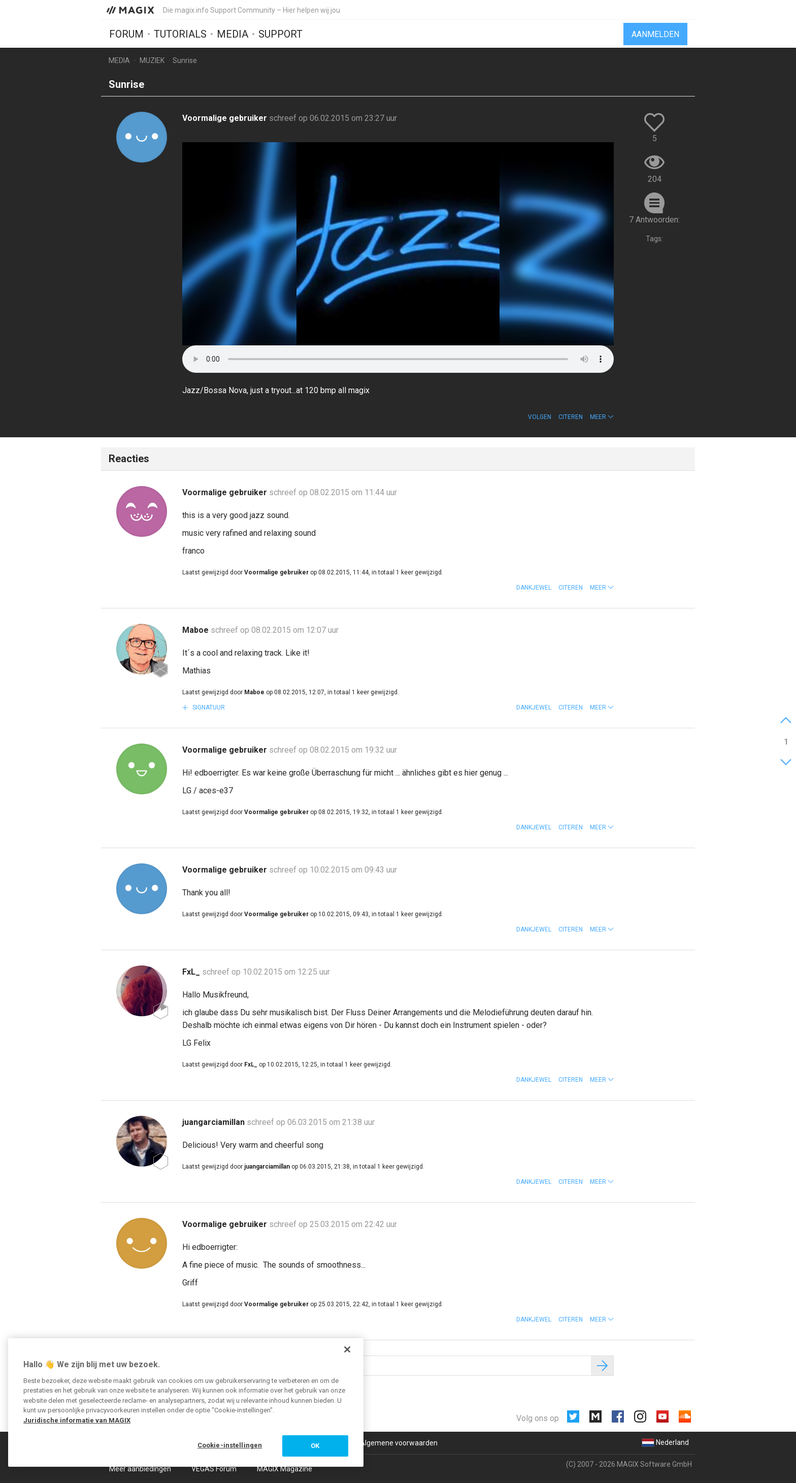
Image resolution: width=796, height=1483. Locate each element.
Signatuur (208, 707)
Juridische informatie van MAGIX (76, 1420)
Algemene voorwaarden (399, 1443)
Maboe (196, 630)
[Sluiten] (347, 1349)
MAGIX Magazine (284, 1469)
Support (280, 34)
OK (315, 1445)
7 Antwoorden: (654, 219)
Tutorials (180, 34)
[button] (602, 417)
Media (232, 34)
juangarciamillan (214, 1122)
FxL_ (192, 972)
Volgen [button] (539, 417)
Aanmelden (655, 34)
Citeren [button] (570, 417)
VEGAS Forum (214, 1469)
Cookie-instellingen (229, 1445)
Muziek (152, 60)
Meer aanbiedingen (140, 1469)
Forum (126, 34)
